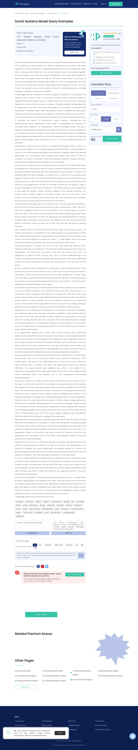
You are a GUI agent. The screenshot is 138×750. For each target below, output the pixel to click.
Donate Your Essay (102, 730)
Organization (22, 40)
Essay (30, 33)
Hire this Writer (106, 73)
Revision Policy (101, 725)
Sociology (42, 40)
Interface (78, 505)
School (47, 36)
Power (25, 505)
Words (116, 119)
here (44, 735)
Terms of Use (20, 725)
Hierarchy (51, 505)
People (30, 40)
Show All (25, 687)
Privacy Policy (47, 725)
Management (68, 513)
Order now (74, 52)
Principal (60, 505)
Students (27, 36)
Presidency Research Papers (111, 676)
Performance (34, 509)
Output (18, 513)
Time (57, 509)
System (56, 36)
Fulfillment (20, 516)
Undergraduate (114, 93)
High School (98, 93)
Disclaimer (72, 730)
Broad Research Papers (109, 671)
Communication (77, 509)
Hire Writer (116, 4)
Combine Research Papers (55, 676)
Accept (60, 733)
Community (28, 513)
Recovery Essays (24, 671)
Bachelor (98, 98)
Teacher (69, 505)
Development (47, 509)
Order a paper (41, 614)
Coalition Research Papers (55, 681)
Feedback (39, 513)
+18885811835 (76, 741)
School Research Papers (27, 676)
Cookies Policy (74, 725)
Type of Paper (96, 104)
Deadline (94, 125)
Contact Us (19, 721)
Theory (42, 505)
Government (56, 513)
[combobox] (106, 109)
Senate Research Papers (82, 680)
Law (35, 40)
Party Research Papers (54, 671)
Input (47, 513)
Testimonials (47, 721)
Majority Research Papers (28, 681)
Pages (106, 119)
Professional (114, 98)
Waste (24, 509)
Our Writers (99, 721)
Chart (18, 509)
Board (18, 505)
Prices (95, 4)
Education (38, 36)
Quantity (94, 114)
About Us (72, 721)
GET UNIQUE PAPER (75, 574)
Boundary (34, 505)
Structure (65, 509)
